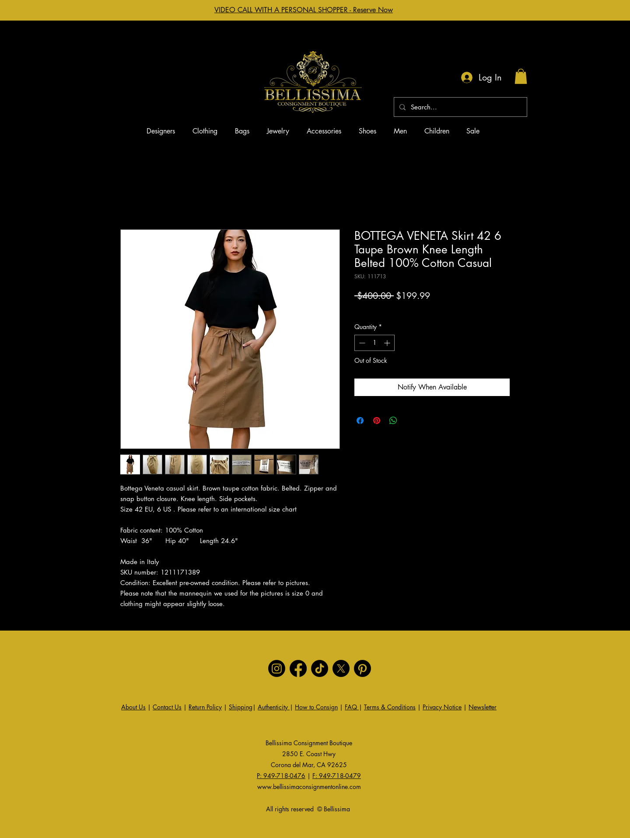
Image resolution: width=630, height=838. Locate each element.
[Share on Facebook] (360, 420)
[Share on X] (410, 420)
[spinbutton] (374, 343)
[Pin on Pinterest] (376, 420)
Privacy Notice (442, 707)
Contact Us (167, 707)
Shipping (240, 707)
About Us (133, 707)
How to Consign (316, 707)
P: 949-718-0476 (281, 775)
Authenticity (274, 707)
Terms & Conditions (390, 707)
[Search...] (459, 107)
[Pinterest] (362, 668)
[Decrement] (361, 343)
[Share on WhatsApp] (393, 420)
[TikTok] (319, 668)
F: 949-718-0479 (336, 775)
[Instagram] (276, 668)
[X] (341, 668)
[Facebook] (298, 668)
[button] (520, 76)
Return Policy (205, 707)
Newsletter (483, 707)
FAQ (352, 707)
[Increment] (387, 343)
